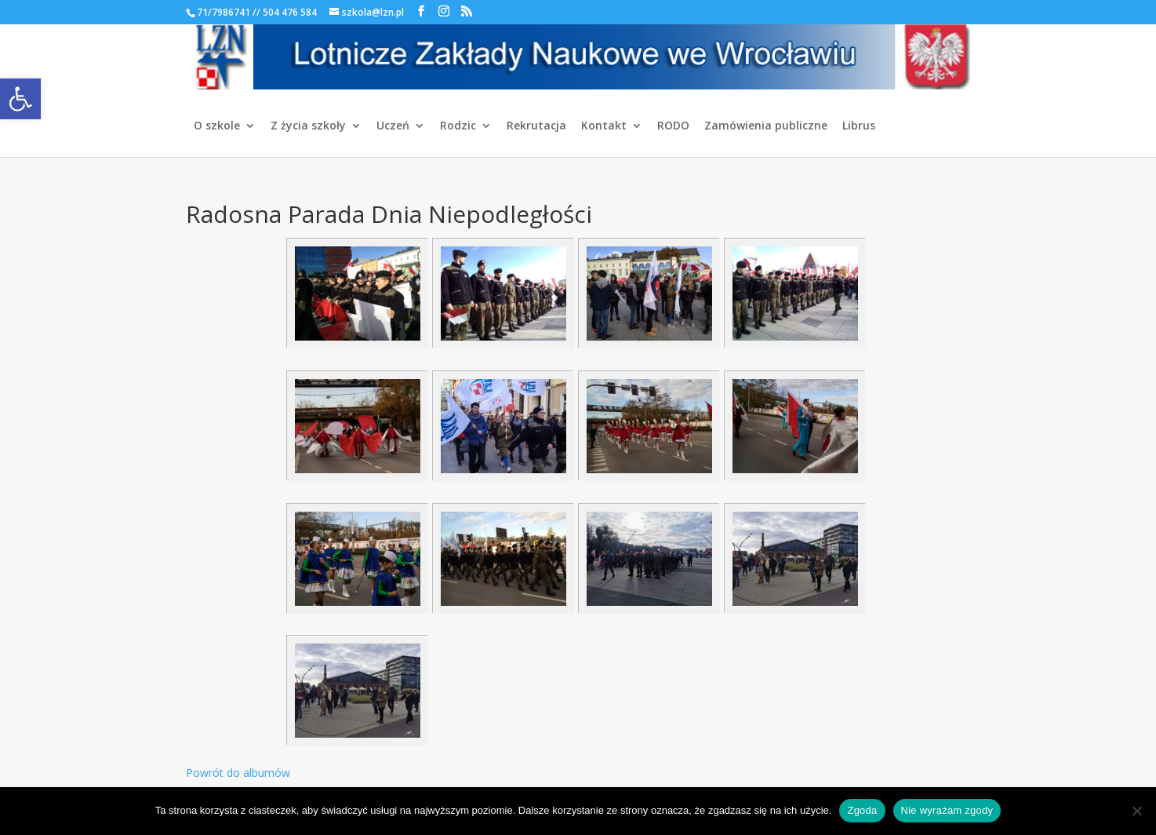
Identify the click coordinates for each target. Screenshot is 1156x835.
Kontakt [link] (604, 126)
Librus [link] (858, 126)
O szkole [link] (217, 126)
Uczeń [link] (392, 126)
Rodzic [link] (458, 126)
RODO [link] (673, 126)
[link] (20, 98)
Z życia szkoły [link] (308, 126)
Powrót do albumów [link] (238, 772)
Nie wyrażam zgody (947, 810)
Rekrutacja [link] (536, 126)
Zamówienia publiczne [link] (765, 126)
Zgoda (862, 810)
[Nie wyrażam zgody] (1136, 811)
